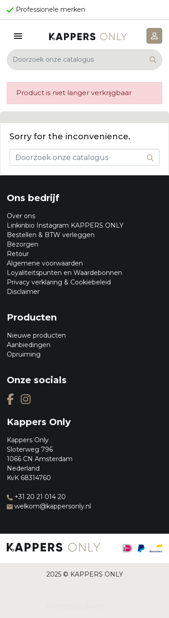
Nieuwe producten (36, 335)
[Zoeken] (84, 59)
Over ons (21, 216)
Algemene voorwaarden (45, 263)
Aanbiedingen (28, 345)
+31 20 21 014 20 (36, 497)
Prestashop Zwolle (75, 606)
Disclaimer (23, 292)
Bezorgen (22, 244)
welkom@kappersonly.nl (49, 506)
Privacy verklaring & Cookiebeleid (59, 282)
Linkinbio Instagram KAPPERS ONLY (65, 225)
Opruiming (24, 354)
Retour (18, 254)
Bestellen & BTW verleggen (51, 235)
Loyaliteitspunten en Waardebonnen (64, 273)
